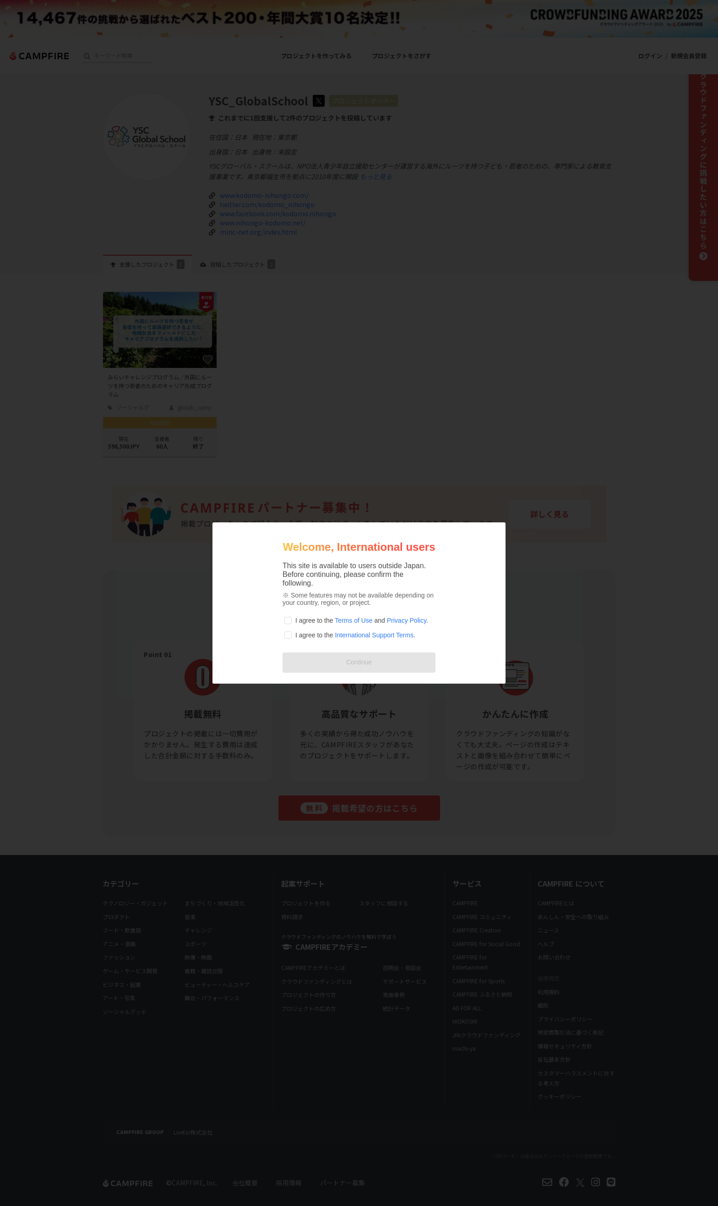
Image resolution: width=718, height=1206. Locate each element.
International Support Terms (374, 635)
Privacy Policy (406, 620)
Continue (359, 662)
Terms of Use (353, 620)
